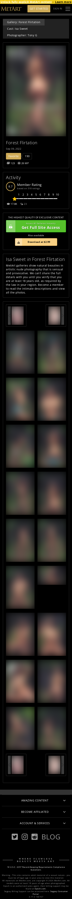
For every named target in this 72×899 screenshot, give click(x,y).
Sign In (57, 8)
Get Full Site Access (35, 226)
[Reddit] (34, 837)
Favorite (13, 156)
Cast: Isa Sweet (17, 28)
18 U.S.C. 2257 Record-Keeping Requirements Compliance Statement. (36, 868)
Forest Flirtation (21, 143)
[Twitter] (15, 837)
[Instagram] (25, 837)
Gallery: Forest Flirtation (23, 22)
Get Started (39, 8)
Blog (50, 837)
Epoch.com (40, 888)
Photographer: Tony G (22, 35)
